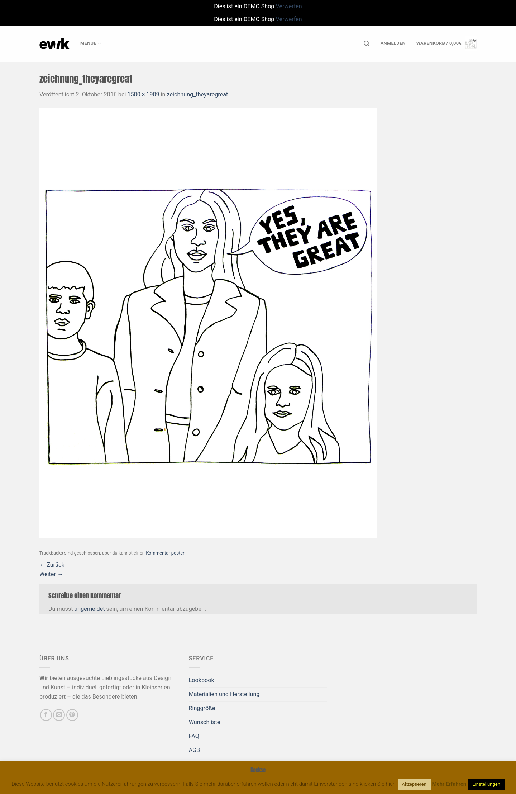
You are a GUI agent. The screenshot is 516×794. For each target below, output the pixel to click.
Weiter (51, 574)
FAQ (194, 736)
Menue (90, 43)
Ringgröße (202, 708)
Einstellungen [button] (486, 784)
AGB (194, 750)
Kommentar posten (165, 553)
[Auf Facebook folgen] (46, 715)
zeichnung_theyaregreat (197, 94)
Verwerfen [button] (289, 6)
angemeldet (90, 608)
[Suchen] (366, 44)
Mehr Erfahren (449, 784)
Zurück (51, 564)
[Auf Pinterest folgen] (72, 715)
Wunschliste (204, 722)
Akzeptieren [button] (414, 784)
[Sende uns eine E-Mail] (59, 715)
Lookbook (201, 680)
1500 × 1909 (143, 94)
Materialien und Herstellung (224, 694)
